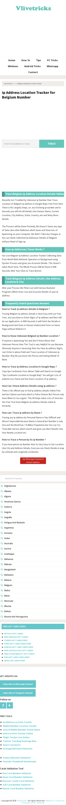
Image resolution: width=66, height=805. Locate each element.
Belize (5, 590)
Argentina (7, 527)
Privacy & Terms (29, 802)
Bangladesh (8, 569)
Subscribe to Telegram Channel (18, 693)
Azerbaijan (7, 553)
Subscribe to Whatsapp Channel (18, 684)
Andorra (6, 506)
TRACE (52, 143)
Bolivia (6, 611)
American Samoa (11, 501)
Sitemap (40, 802)
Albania (6, 491)
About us (49, 800)
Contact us (59, 800)
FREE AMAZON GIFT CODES (16, 637)
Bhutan (6, 606)
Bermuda (7, 600)
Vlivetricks (33, 8)
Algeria (6, 496)
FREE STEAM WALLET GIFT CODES (19, 653)
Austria (6, 548)
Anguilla (6, 517)
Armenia (6, 532)
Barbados (7, 574)
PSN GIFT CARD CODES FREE (17, 657)
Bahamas (7, 559)
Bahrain (6, 564)
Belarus (6, 579)
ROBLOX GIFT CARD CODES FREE (18, 647)
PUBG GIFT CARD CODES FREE (17, 643)
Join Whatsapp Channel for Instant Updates (33, 460)
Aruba (5, 538)
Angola (6, 512)
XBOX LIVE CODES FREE (14, 660)
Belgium (6, 585)
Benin (5, 595)
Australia (7, 543)
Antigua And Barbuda (13, 522)
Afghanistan (8, 485)
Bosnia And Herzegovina (14, 616)
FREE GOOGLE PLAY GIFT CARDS (18, 650)
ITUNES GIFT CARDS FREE (16, 640)
